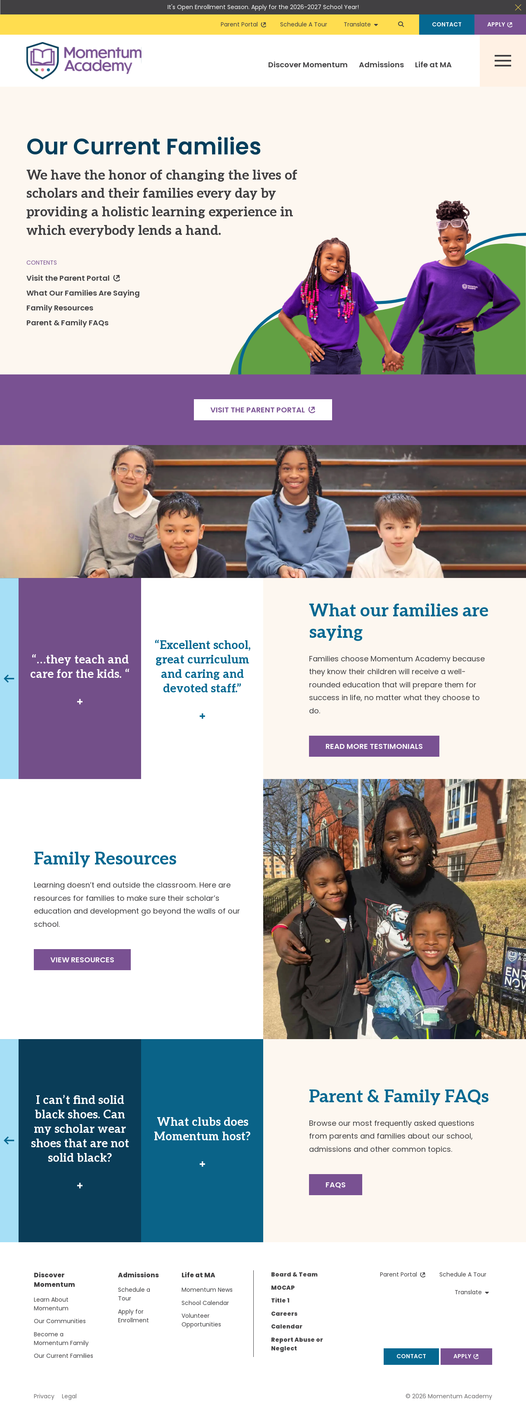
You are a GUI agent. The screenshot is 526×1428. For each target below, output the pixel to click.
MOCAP (283, 1288)
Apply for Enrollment (133, 1315)
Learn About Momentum (51, 1303)
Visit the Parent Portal (74, 277)
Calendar (286, 1326)
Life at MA (433, 64)
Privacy (44, 1396)
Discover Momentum (308, 64)
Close (518, 7)
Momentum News (207, 1290)
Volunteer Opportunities (201, 1320)
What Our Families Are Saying (83, 293)
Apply (500, 24)
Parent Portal (244, 24)
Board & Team (294, 1274)
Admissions (381, 64)
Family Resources (59, 308)
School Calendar (205, 1303)
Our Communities (60, 1321)
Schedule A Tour (303, 24)
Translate (361, 24)
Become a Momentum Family (61, 1338)
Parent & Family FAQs (67, 322)
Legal (69, 1396)
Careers (284, 1314)
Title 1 (280, 1300)
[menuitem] (308, 72)
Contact (447, 24)
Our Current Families (63, 1356)
